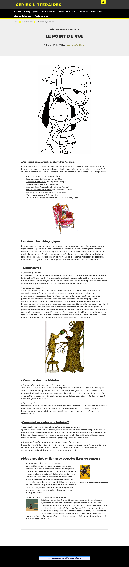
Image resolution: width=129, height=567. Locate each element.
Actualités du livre (67, 12)
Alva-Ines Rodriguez (76, 45)
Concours (83, 12)
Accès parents (41, 16)
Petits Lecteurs (48, 12)
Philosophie (96, 12)
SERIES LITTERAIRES (38, 5)
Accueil (17, 12)
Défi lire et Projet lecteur (45, 22)
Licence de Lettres (22, 16)
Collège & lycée (31, 12)
